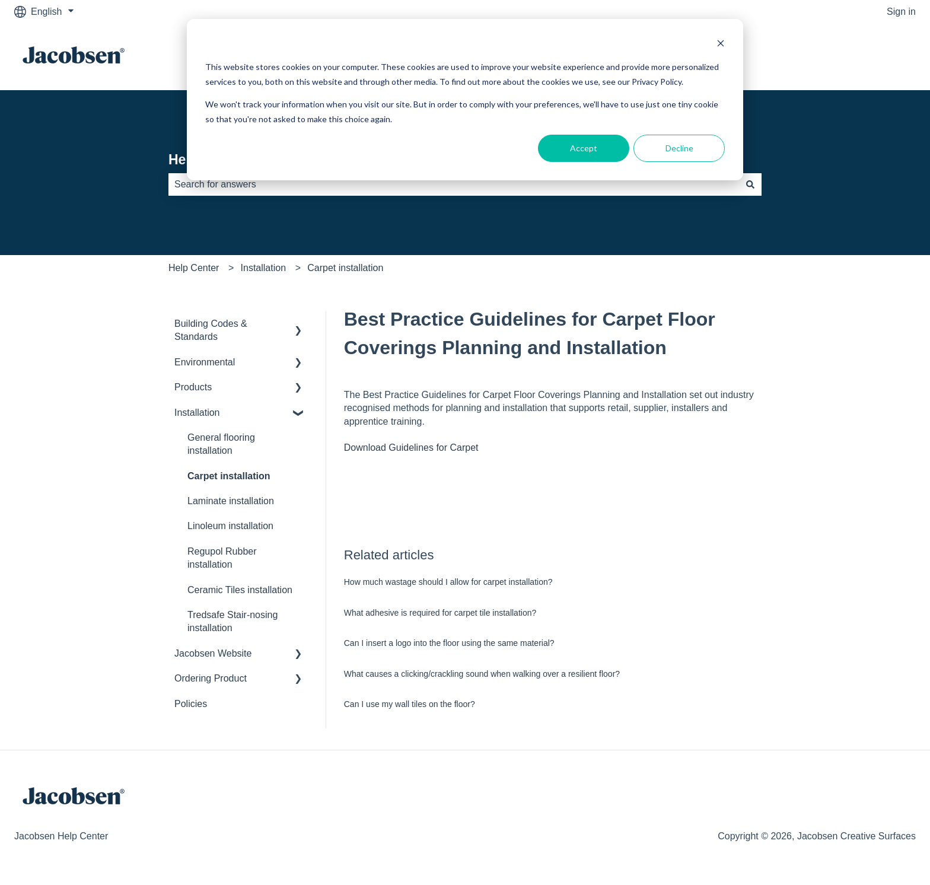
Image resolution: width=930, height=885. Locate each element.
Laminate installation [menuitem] (230, 501)
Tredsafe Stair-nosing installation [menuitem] (232, 621)
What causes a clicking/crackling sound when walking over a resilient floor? (482, 674)
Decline (679, 148)
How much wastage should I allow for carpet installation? (448, 582)
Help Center (193, 268)
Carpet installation (345, 268)
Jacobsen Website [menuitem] (212, 653)
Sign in (901, 12)
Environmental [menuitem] (204, 362)
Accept (583, 148)
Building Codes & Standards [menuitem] (210, 330)
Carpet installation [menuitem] (228, 476)
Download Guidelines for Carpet (411, 447)
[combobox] (453, 184)
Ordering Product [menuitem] (210, 678)
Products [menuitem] (193, 387)
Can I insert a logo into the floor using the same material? (449, 643)
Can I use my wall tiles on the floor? (409, 704)
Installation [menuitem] (197, 413)
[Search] (750, 184)
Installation (263, 268)
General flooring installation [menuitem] (221, 444)
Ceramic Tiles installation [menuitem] (239, 590)
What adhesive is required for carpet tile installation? (440, 612)
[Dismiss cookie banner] (720, 44)
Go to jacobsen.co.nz (859, 57)
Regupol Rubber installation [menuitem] (222, 557)
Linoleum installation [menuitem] (230, 526)
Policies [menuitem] (190, 704)
